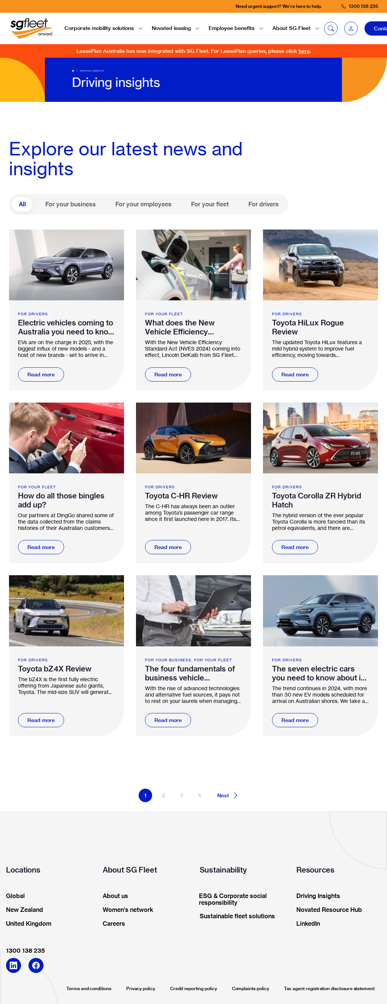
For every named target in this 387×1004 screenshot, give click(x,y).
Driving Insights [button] (315, 896)
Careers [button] (111, 923)
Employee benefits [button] (236, 28)
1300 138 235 (25, 950)
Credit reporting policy (193, 988)
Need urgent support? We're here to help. (279, 6)
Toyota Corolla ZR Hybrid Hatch (316, 500)
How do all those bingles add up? (61, 500)
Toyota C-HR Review (181, 495)
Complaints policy (250, 988)
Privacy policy (140, 988)
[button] (351, 28)
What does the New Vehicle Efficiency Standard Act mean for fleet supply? (185, 327)
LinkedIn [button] (305, 923)
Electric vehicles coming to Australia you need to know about (66, 327)
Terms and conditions (88, 988)
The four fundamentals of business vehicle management (190, 673)
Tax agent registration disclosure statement (329, 988)
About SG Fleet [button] (296, 28)
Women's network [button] (125, 910)
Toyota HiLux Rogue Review (308, 327)
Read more (41, 374)
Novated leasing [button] (176, 28)
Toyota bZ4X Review (54, 668)
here (304, 51)
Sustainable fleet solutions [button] (235, 916)
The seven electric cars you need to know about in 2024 (318, 673)
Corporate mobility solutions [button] (103, 28)
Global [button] (13, 896)
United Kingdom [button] (26, 923)
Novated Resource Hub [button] (326, 910)
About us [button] (113, 896)
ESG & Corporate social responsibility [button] (231, 899)
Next (228, 795)
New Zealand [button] (22, 910)
